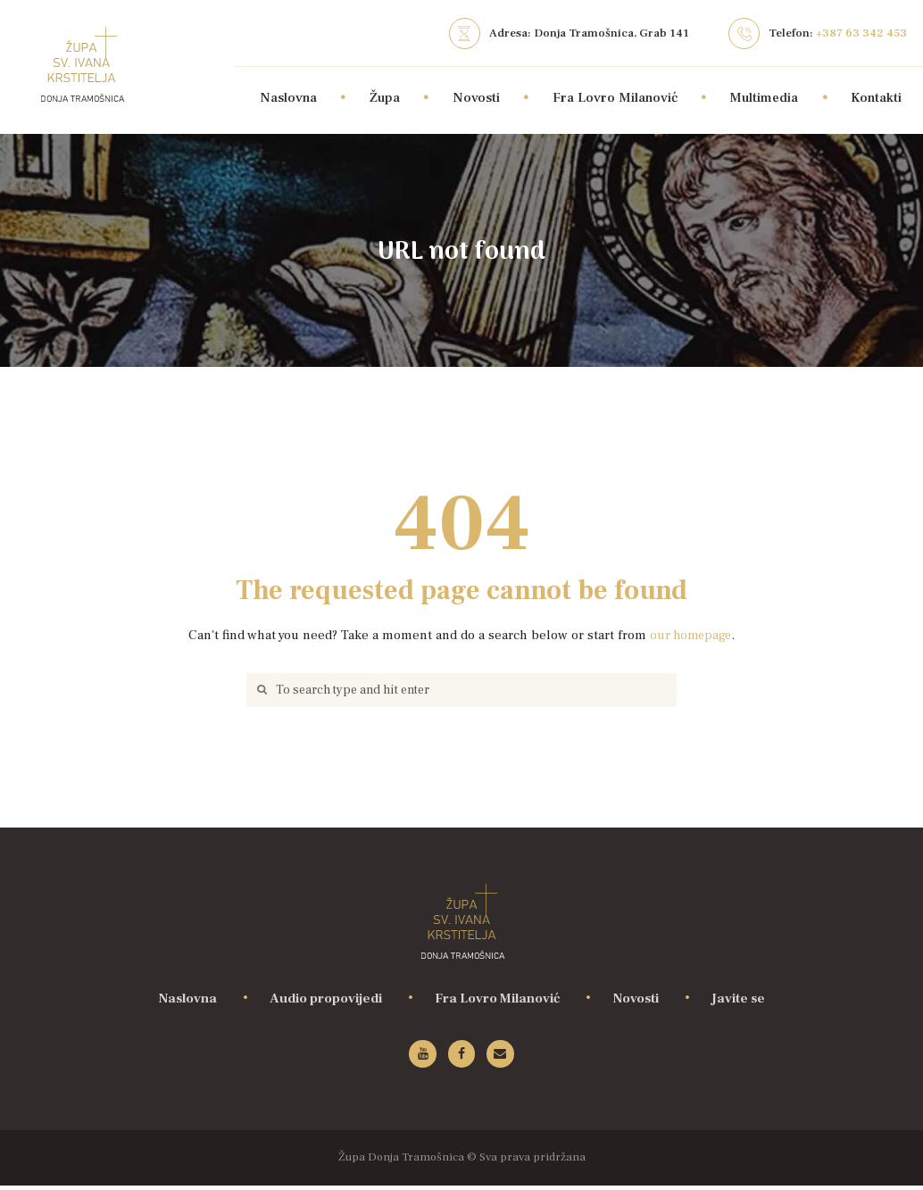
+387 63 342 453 (861, 32)
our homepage (690, 635)
